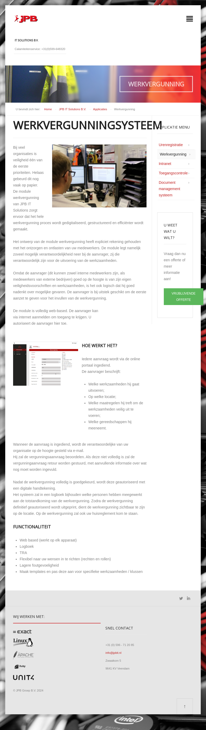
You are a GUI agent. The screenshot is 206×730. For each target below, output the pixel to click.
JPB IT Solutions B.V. (72, 109)
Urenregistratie (171, 145)
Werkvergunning (173, 154)
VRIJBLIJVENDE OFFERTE (184, 297)
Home (48, 109)
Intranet (165, 164)
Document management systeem (169, 188)
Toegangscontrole (173, 173)
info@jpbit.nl (113, 652)
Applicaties (100, 109)
